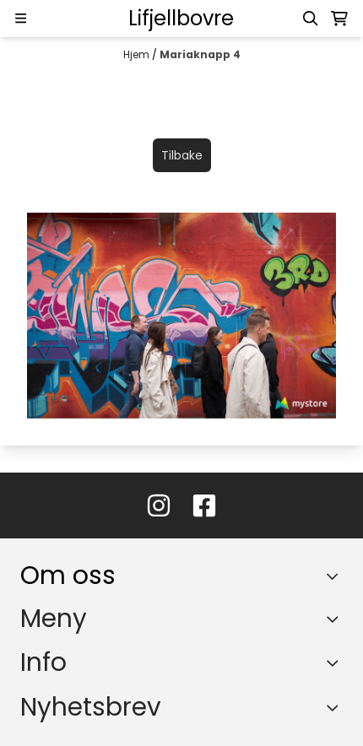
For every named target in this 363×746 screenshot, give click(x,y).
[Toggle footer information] (336, 575)
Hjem (137, 54)
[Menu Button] (20, 18)
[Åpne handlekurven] (339, 18)
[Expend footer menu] (336, 618)
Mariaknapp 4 (200, 54)
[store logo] (181, 18)
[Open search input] (310, 18)
